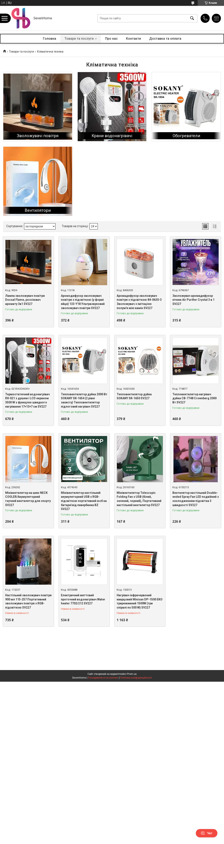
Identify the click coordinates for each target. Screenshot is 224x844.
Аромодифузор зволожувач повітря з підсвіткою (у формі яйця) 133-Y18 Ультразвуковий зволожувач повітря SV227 (83, 302)
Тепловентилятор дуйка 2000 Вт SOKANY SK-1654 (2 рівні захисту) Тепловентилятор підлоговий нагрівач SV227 (84, 400)
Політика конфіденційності (136, 677)
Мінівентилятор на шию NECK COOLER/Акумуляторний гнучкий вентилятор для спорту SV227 (28, 499)
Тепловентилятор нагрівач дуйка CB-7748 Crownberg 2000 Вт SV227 (194, 398)
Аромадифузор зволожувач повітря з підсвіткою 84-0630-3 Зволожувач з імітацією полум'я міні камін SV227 (139, 302)
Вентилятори (38, 210)
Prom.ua (132, 674)
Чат (206, 833)
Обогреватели (186, 135)
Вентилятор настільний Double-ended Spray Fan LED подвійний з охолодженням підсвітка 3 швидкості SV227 (195, 499)
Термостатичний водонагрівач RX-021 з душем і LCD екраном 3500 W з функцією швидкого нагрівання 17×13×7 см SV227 (27, 400)
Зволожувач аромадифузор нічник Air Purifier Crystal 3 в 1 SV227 (193, 300)
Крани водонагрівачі (112, 135)
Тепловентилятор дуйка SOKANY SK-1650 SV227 (134, 396)
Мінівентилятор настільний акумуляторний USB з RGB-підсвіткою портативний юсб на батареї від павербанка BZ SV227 (84, 501)
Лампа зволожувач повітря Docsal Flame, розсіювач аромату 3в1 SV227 (25, 300)
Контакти (133, 39)
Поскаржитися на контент (103, 677)
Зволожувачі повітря (37, 135)
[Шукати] (192, 18)
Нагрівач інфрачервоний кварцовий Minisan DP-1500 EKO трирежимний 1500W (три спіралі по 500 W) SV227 (139, 601)
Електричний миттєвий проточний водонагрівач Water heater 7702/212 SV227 (83, 599)
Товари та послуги (79, 39)
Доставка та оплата (165, 39)
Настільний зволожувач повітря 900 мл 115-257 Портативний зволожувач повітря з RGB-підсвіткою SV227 (28, 601)
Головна (49, 39)
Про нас (111, 39)
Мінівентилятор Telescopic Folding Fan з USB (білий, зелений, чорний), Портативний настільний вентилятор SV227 (139, 499)
